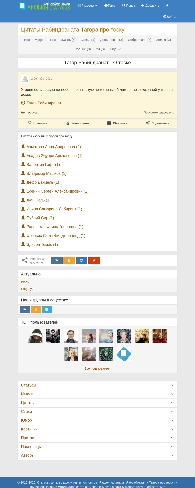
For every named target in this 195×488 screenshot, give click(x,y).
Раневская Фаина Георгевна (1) (54, 227)
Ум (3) (100, 49)
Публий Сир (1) (40, 218)
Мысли (27, 394)
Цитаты (27, 402)
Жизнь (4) (68, 40)
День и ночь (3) (111, 40)
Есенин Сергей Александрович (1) (57, 191)
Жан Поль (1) (38, 200)
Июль (25, 282)
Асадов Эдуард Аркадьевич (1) (54, 155)
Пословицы (31, 446)
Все (27, 40)
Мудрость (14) (45, 40)
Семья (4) (87, 40)
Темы (110, 5)
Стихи (26, 411)
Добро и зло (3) (139, 40)
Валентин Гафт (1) (43, 164)
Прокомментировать (159, 112)
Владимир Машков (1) (46, 173)
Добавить (150, 5)
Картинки (29, 429)
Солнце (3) (82, 49)
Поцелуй (27, 289)
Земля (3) (163, 40)
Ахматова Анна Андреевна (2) (53, 147)
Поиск (128, 5)
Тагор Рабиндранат (43, 103)
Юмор (26, 420)
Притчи (27, 438)
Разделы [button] (87, 5)
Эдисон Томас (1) (42, 244)
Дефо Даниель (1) (42, 182)
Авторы (27, 455)
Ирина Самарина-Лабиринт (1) (54, 209)
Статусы (28, 385)
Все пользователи (97, 368)
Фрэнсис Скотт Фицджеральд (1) (55, 235)
